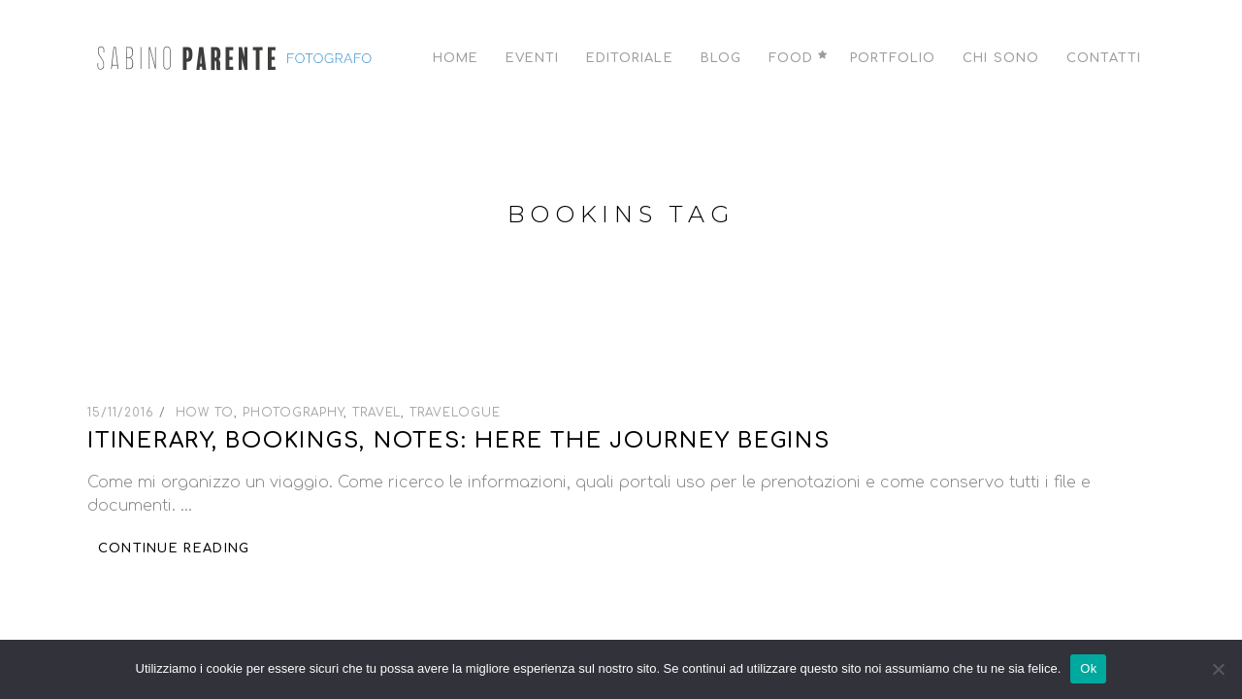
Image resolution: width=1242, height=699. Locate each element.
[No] (1217, 669)
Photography (293, 412)
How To (205, 412)
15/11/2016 (123, 412)
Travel (377, 412)
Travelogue (455, 412)
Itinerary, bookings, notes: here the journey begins (459, 440)
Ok (1088, 668)
